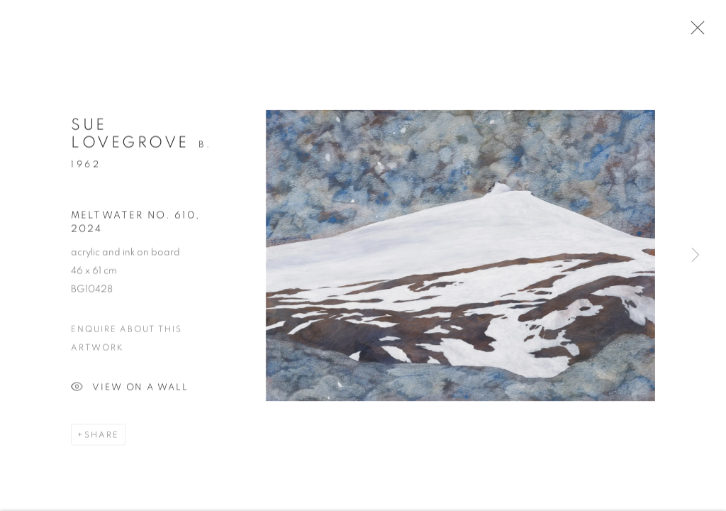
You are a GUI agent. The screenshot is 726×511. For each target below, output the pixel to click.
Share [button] (101, 438)
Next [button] (695, 255)
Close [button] (694, 32)
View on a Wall (130, 391)
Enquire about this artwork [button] (126, 341)
